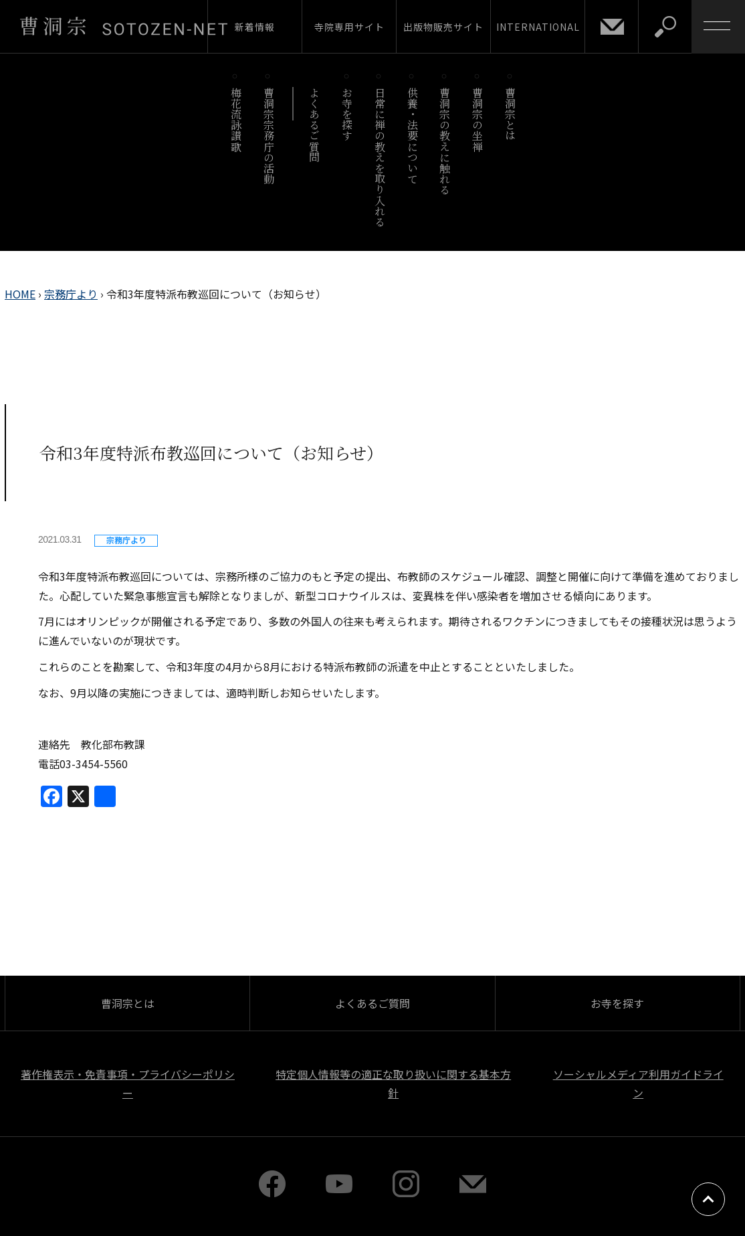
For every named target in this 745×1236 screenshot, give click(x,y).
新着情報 (255, 26)
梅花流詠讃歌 (235, 119)
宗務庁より (71, 294)
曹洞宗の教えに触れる (445, 141)
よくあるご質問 (314, 125)
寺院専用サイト (349, 26)
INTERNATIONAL (538, 26)
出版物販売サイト (443, 26)
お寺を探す (347, 114)
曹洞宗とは (510, 114)
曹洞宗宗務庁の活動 (268, 135)
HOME (20, 294)
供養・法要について (412, 135)
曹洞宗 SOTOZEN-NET (123, 26)
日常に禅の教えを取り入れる (379, 157)
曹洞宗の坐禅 (478, 119)
